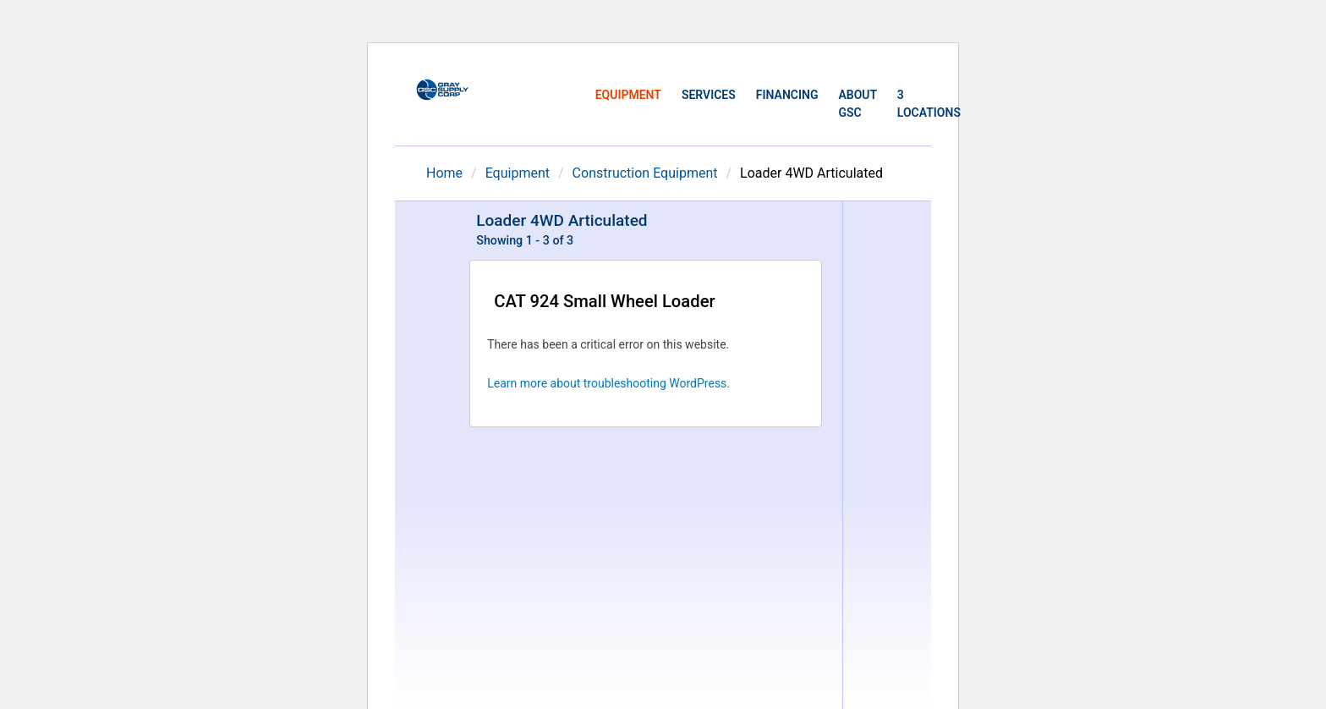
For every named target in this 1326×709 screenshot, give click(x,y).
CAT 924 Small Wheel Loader (604, 301)
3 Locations (929, 103)
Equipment (628, 95)
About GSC (857, 103)
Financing (787, 95)
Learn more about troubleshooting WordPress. (608, 383)
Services (709, 95)
